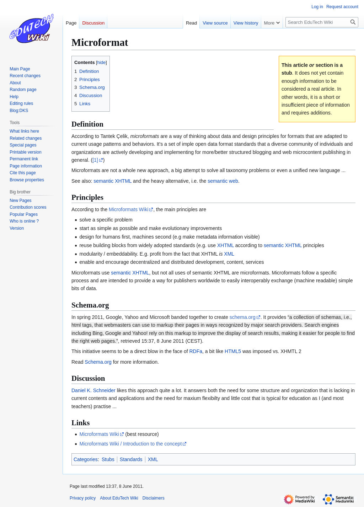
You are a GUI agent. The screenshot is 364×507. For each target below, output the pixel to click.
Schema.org (98, 362)
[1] (95, 160)
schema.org (243, 317)
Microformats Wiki (128, 209)
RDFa (196, 351)
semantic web (223, 181)
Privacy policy (83, 498)
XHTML (225, 245)
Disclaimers (154, 498)
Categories (86, 459)
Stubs (108, 459)
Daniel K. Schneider (93, 390)
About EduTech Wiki (119, 498)
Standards (131, 459)
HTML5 (233, 351)
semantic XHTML (112, 181)
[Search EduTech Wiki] (321, 22)
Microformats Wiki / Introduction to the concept (130, 444)
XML (229, 254)
